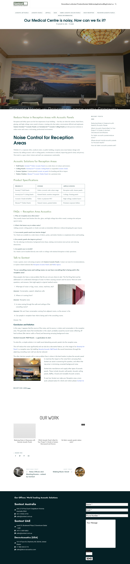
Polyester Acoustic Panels (106, 12)
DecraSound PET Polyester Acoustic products (19, 548)
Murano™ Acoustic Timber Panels (38, 136)
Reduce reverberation (65, 15)
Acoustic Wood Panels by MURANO (20, 544)
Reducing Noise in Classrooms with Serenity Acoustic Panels (24, 403)
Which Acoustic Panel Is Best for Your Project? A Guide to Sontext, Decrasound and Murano (48, 403)
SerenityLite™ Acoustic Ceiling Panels (38, 130)
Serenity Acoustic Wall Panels (48, 311)
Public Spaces (57, 226)
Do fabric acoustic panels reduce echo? (71, 403)
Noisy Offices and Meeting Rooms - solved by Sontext (31, 434)
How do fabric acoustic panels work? (103, 108)
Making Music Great (67, 433)
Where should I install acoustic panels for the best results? (103, 104)
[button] (84, 386)
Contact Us (80, 342)
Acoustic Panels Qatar (44, 544)
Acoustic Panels (37, 12)
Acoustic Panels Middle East (46, 547)
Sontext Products (77, 4)
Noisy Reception (89, 12)
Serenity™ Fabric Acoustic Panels (35, 128)
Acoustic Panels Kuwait (45, 550)
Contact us (110, 4)
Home (63, 4)
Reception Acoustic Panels (41, 226)
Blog (104, 4)
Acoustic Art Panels (22, 12)
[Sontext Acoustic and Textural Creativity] (65, 486)
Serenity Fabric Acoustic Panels (18, 540)
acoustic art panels (43, 133)
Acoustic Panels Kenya (45, 554)
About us (69, 4)
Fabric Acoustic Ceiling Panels (70, 12)
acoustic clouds (64, 130)
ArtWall (48, 12)
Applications (99, 4)
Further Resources (14, 553)
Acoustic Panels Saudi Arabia (47, 540)
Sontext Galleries (89, 4)
